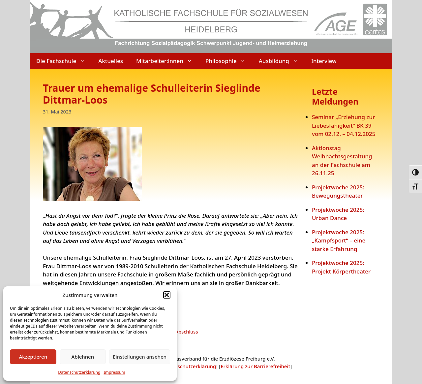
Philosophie (228, 61)
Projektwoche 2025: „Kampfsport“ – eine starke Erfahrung (338, 240)
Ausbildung (282, 61)
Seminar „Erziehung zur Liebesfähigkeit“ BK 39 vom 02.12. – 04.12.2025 (343, 125)
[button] (167, 295)
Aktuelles (110, 61)
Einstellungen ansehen (139, 356)
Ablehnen (83, 356)
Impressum (114, 372)
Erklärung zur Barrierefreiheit (255, 366)
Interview (324, 61)
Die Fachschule (64, 61)
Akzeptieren (33, 356)
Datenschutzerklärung (79, 372)
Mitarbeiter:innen (167, 61)
